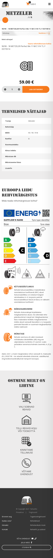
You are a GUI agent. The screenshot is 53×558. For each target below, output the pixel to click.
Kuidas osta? (6, 521)
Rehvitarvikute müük (37, 525)
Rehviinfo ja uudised (37, 529)
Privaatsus (20, 512)
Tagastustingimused (37, 516)
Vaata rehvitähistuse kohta (39, 44)
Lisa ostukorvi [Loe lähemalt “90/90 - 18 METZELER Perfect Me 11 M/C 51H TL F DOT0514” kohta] (36, 89)
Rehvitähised (35, 521)
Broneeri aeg (7, 516)
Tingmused (33, 512)
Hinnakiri (5, 525)
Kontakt (5, 529)
